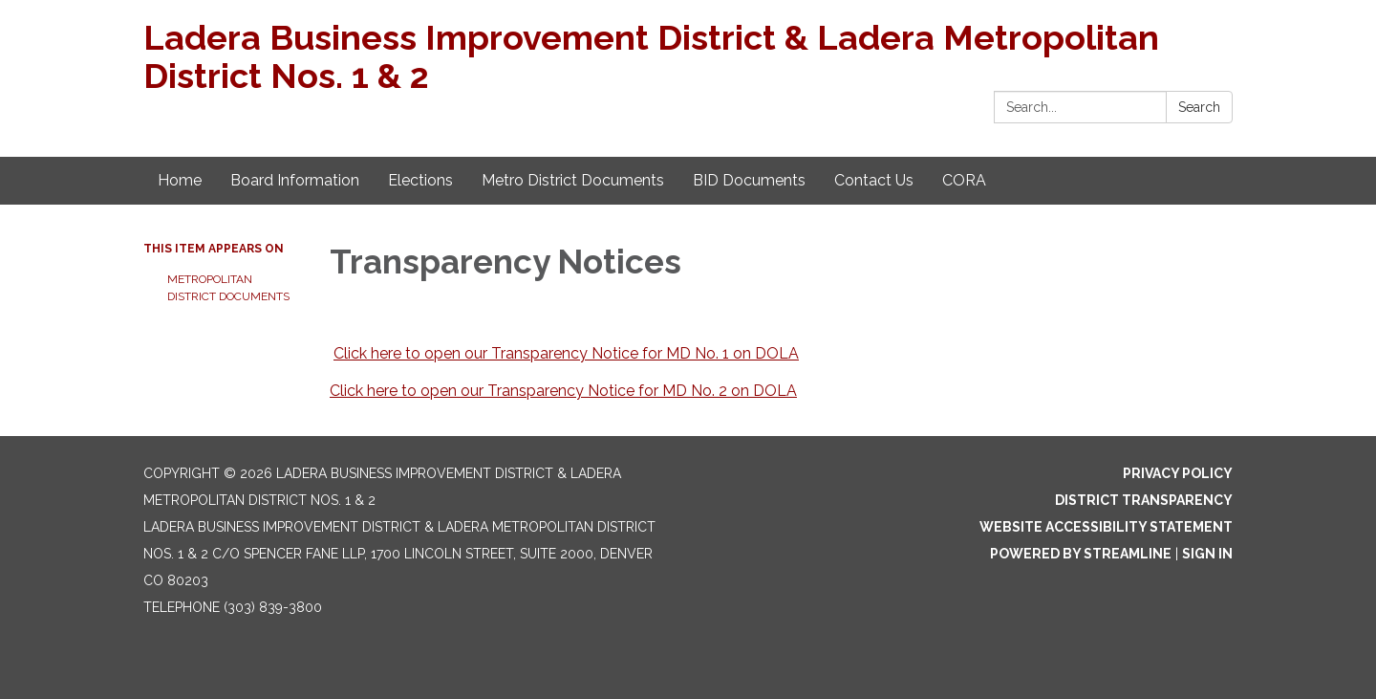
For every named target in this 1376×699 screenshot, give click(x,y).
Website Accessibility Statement (1106, 527)
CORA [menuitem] (964, 180)
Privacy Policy (1178, 473)
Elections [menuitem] (420, 180)
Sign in (1207, 553)
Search (1199, 107)
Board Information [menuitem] (294, 180)
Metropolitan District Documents (228, 288)
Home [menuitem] (180, 180)
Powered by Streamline (1081, 553)
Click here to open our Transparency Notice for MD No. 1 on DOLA (566, 353)
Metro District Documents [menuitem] (573, 180)
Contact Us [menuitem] (874, 180)
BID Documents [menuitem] (749, 180)
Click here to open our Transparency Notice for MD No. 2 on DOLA (563, 391)
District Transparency (1144, 500)
